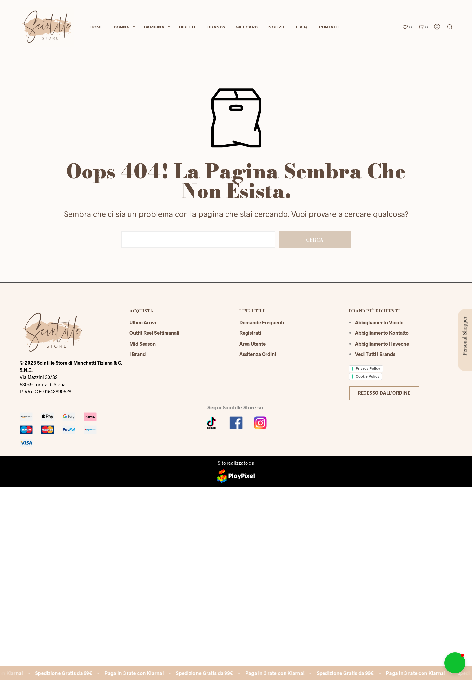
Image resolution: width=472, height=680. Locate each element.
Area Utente (252, 344)
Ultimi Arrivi (142, 322)
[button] (454, 662)
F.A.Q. (302, 26)
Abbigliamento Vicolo (379, 322)
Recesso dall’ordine (384, 393)
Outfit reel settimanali (154, 333)
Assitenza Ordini (257, 354)
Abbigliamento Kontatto (382, 333)
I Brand (137, 354)
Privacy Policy (368, 368)
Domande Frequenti (261, 322)
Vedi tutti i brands (375, 354)
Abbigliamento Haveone (382, 344)
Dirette (188, 26)
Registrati (250, 333)
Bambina (154, 26)
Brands (216, 26)
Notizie (276, 26)
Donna (121, 26)
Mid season (142, 344)
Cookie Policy (367, 376)
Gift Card (247, 26)
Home (96, 26)
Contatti (329, 26)
